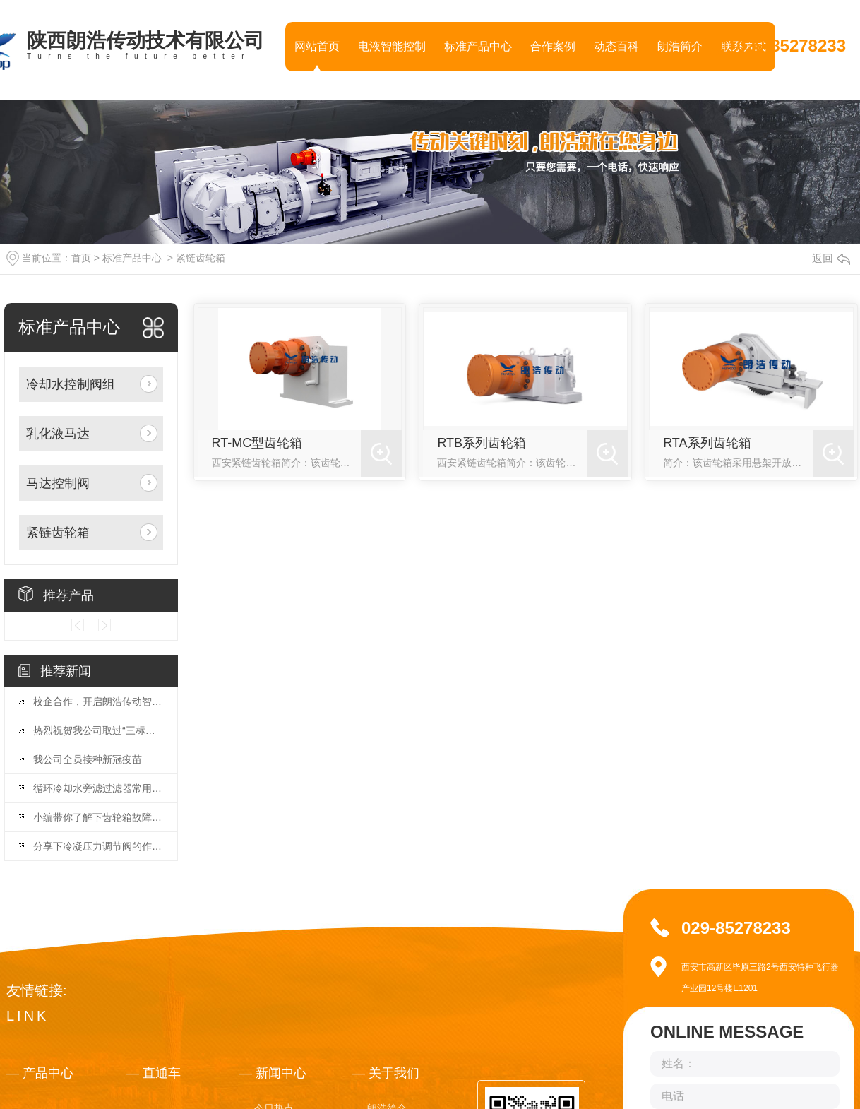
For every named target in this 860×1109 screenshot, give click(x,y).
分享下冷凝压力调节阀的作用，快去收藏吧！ (98, 846)
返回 (831, 258)
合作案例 (552, 46)
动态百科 (616, 46)
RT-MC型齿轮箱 (257, 443)
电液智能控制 (392, 46)
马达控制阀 (58, 483)
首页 (81, 257)
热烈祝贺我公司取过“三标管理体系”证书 (98, 730)
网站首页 (317, 46)
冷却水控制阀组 (70, 384)
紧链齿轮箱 (200, 257)
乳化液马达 (58, 434)
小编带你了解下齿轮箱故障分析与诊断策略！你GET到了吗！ (98, 817)
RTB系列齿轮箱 (481, 443)
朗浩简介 (680, 46)
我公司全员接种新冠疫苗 (87, 759)
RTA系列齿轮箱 (707, 443)
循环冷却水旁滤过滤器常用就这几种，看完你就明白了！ (98, 788)
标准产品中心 (478, 46)
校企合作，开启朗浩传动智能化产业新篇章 (98, 701)
